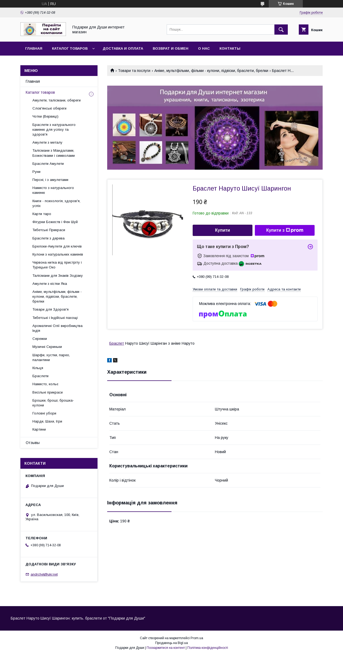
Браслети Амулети (48, 164)
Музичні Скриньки (47, 347)
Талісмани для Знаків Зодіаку (57, 276)
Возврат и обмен (170, 48)
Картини (39, 429)
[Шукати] (281, 29)
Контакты (229, 48)
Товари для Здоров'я (50, 309)
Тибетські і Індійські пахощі (55, 318)
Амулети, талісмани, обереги (56, 100)
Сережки (39, 339)
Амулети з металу (47, 142)
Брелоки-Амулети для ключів (57, 246)
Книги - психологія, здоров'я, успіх (56, 203)
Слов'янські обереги (49, 108)
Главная (33, 48)
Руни (36, 172)
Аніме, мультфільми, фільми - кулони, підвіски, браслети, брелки (211, 70)
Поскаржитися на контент (166, 648)
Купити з (284, 230)
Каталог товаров (70, 48)
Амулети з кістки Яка (49, 284)
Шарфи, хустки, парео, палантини (51, 357)
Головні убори (44, 413)
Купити (222, 230)
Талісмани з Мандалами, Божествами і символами (53, 152)
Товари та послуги (134, 70)
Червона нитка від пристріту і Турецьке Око (57, 264)
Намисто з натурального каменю (53, 190)
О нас (204, 48)
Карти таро (41, 214)
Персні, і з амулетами (50, 180)
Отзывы (33, 443)
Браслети (40, 376)
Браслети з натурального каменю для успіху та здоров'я (54, 129)
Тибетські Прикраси (48, 230)
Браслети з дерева (48, 238)
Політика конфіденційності (207, 648)
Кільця (37, 368)
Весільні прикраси (47, 392)
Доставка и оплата (123, 48)
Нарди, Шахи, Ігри (47, 421)
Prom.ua (197, 638)
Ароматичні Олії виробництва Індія (57, 328)
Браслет (116, 343)
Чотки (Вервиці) (45, 116)
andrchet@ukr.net (44, 574)
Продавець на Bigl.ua (171, 643)
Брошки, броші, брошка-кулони (53, 402)
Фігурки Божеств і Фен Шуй (55, 222)
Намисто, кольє (45, 384)
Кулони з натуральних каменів (57, 254)
